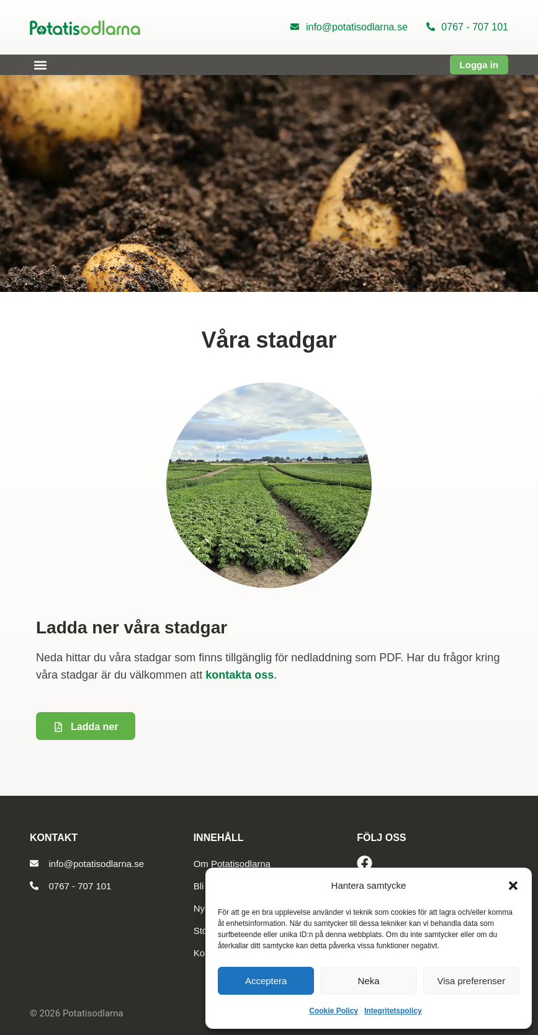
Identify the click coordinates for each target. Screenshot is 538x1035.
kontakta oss (239, 675)
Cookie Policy (333, 1010)
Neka (368, 981)
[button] (513, 885)
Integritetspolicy (393, 1010)
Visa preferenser (471, 981)
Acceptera (266, 981)
